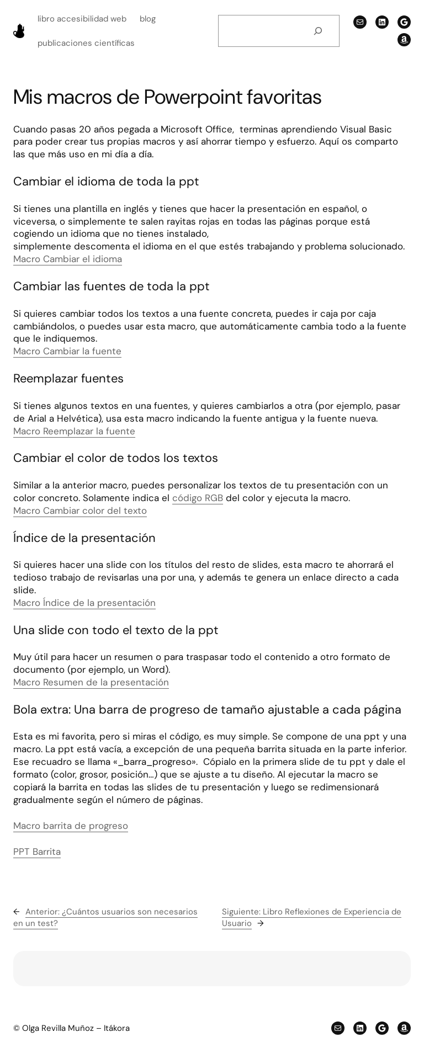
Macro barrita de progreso (70, 826)
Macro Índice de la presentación (84, 603)
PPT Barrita (37, 851)
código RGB (197, 498)
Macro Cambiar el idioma (67, 259)
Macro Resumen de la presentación (91, 682)
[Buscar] (318, 31)
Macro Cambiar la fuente (67, 351)
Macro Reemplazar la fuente (74, 431)
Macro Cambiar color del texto (80, 510)
